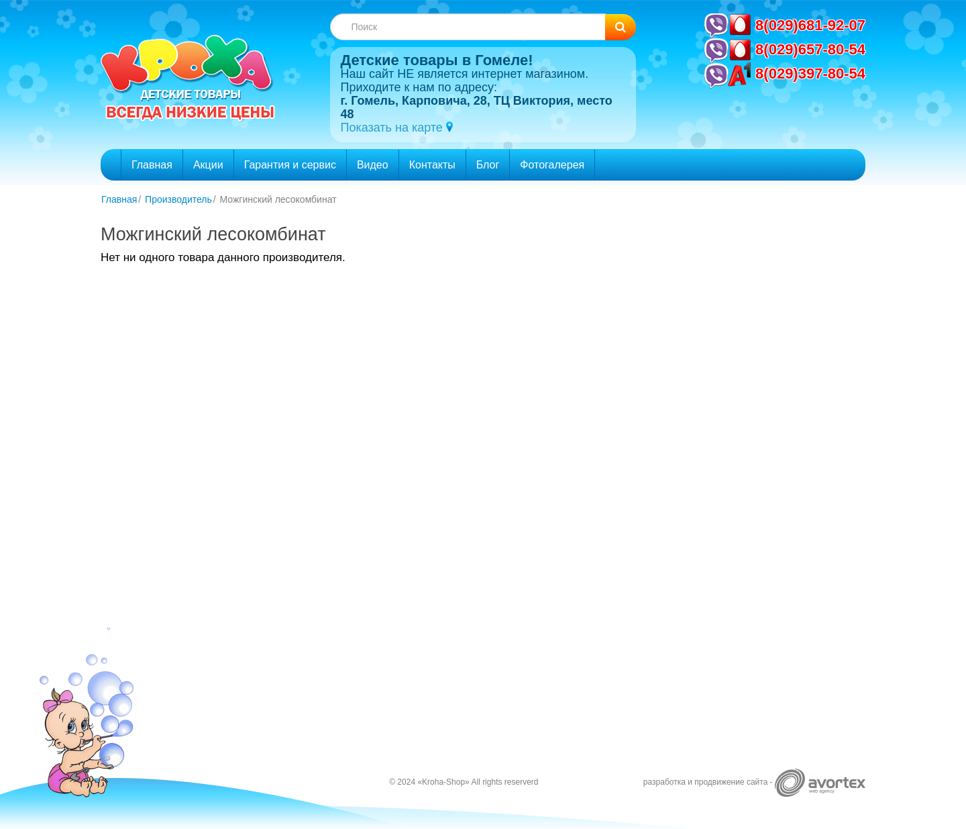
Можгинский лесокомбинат (278, 199)
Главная (151, 164)
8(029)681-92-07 (810, 25)
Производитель (178, 199)
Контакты (432, 164)
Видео (372, 164)
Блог (488, 164)
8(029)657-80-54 (810, 49)
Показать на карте (392, 127)
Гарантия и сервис (290, 164)
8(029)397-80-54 (810, 73)
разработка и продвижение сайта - (754, 782)
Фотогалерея (552, 164)
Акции (208, 164)
